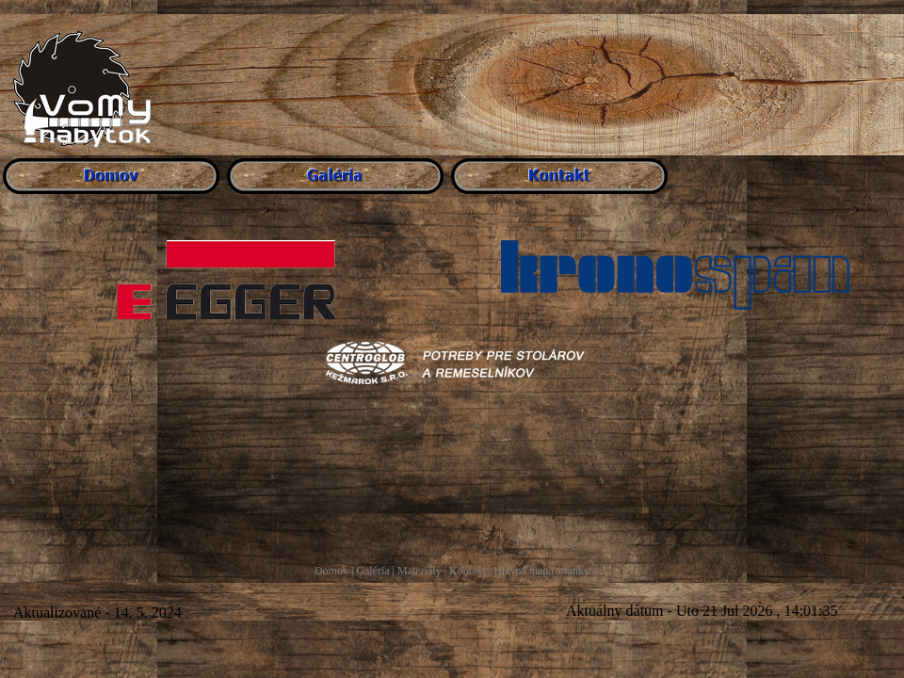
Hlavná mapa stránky (541, 570)
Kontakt (467, 570)
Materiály (419, 570)
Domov (331, 570)
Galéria (372, 570)
